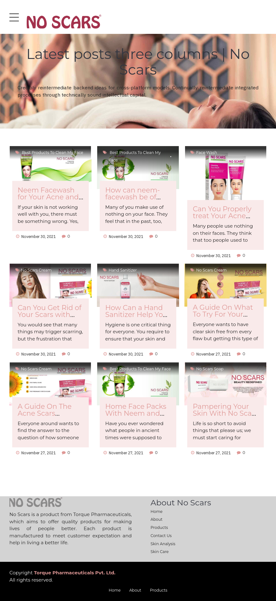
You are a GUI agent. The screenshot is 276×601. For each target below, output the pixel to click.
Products (159, 527)
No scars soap (210, 368)
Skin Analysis (163, 543)
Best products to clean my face (52, 152)
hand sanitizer (123, 270)
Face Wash (119, 168)
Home (156, 511)
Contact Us (161, 535)
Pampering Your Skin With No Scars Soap (225, 413)
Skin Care (160, 551)
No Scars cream (36, 270)
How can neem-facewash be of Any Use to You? (132, 197)
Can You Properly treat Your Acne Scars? (222, 216)
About (156, 519)
